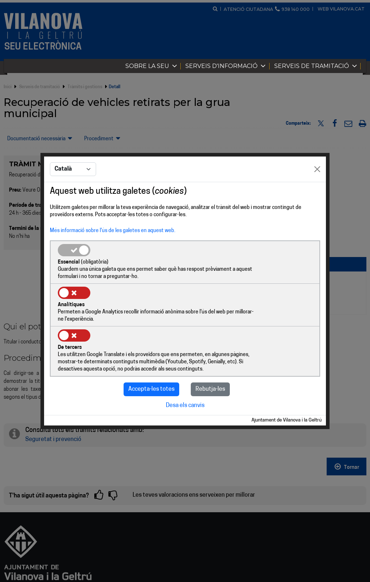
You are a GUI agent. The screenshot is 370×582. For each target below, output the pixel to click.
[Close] (317, 191)
